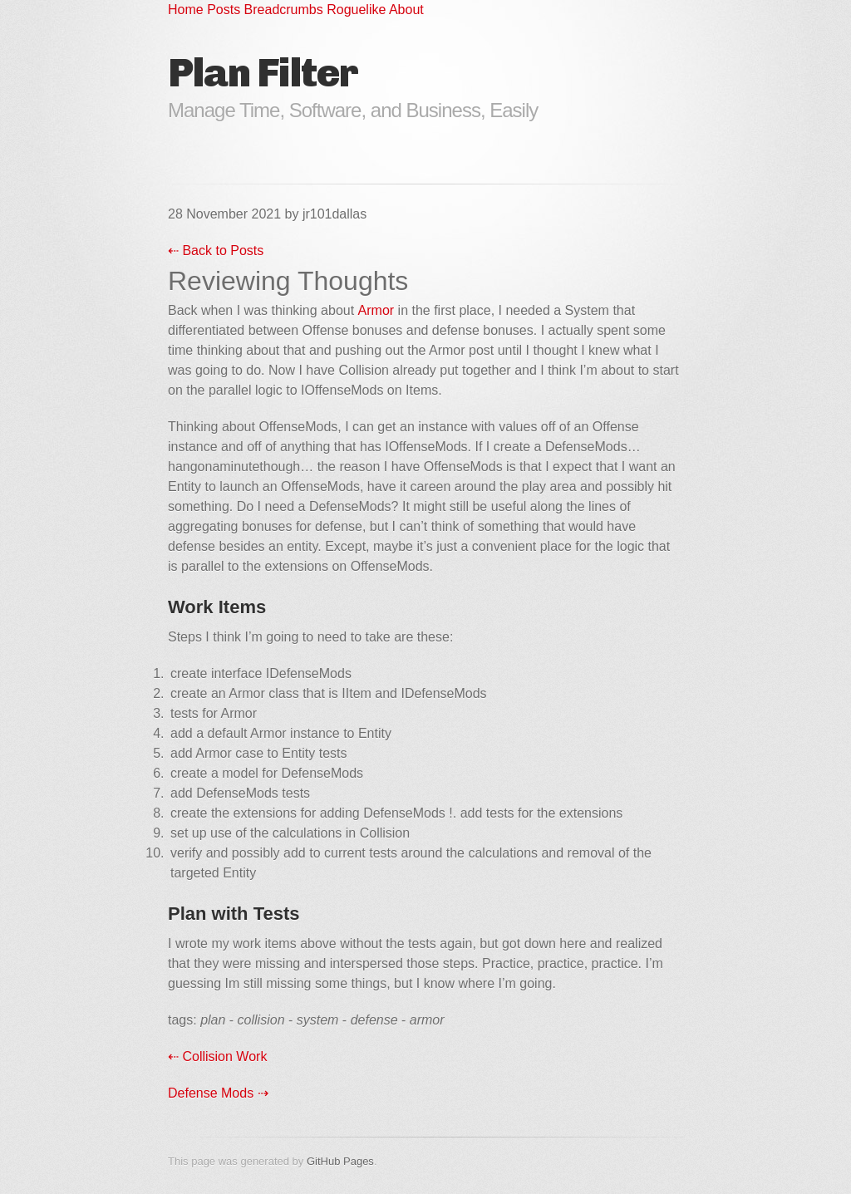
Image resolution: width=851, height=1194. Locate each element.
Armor (376, 310)
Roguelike (358, 9)
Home (187, 9)
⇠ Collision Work (217, 1056)
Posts (225, 9)
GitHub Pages (340, 1161)
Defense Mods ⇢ (218, 1093)
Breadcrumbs (285, 9)
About (406, 9)
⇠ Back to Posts (215, 250)
